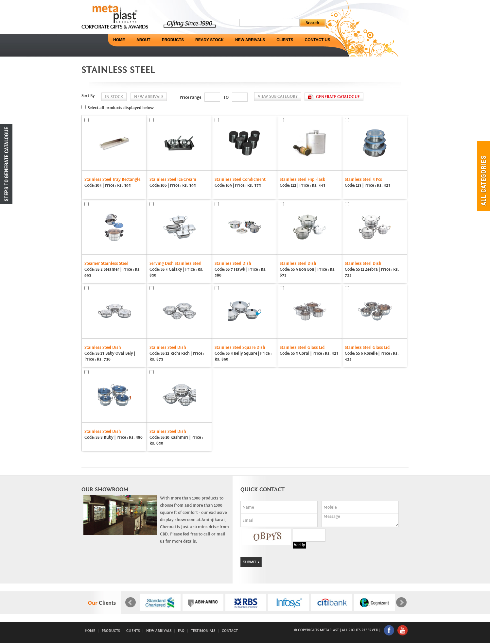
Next (401, 602)
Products (173, 40)
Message (360, 520)
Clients (284, 40)
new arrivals (148, 96)
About (143, 40)
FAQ (181, 631)
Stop (268, 619)
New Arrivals (250, 40)
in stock (114, 96)
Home (119, 40)
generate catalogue (338, 96)
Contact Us (317, 40)
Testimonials (203, 631)
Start (263, 619)
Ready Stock (209, 40)
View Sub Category (278, 96)
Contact (230, 631)
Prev (130, 602)
